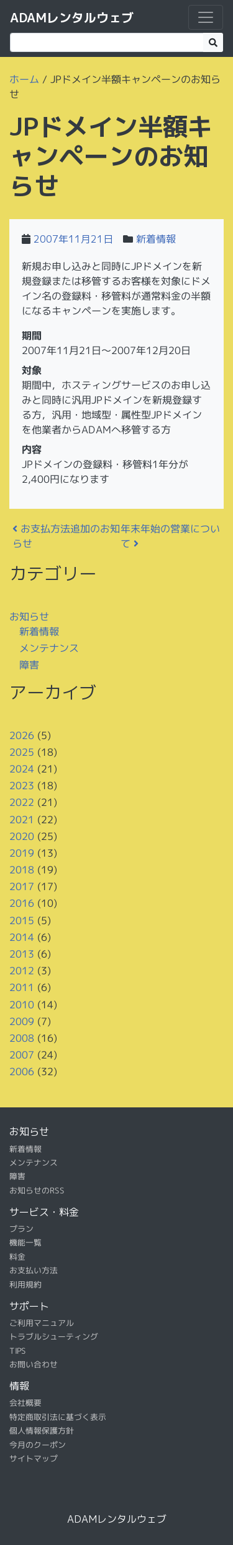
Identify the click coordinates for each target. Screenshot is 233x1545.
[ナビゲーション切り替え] (205, 17)
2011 (21, 987)
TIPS (17, 1350)
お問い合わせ (33, 1364)
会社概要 (25, 1402)
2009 (21, 1021)
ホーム (24, 79)
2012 (21, 970)
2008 (21, 1038)
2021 (21, 819)
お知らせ (29, 616)
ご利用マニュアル (41, 1322)
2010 (21, 1004)
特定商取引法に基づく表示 (57, 1416)
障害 (29, 665)
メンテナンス (49, 648)
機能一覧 (25, 1242)
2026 (21, 735)
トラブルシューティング (53, 1336)
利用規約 (25, 1283)
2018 (21, 869)
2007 (21, 1055)
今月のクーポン (37, 1444)
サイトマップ (33, 1458)
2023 (21, 785)
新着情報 (156, 239)
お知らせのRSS (37, 1189)
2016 (21, 903)
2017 (21, 886)
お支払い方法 (33, 1270)
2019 (21, 853)
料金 (17, 1256)
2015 (21, 920)
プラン (21, 1228)
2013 (21, 954)
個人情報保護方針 (41, 1430)
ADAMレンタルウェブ (72, 17)
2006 (21, 1071)
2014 (21, 937)
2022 (21, 802)
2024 (21, 769)
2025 (21, 752)
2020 (21, 836)
